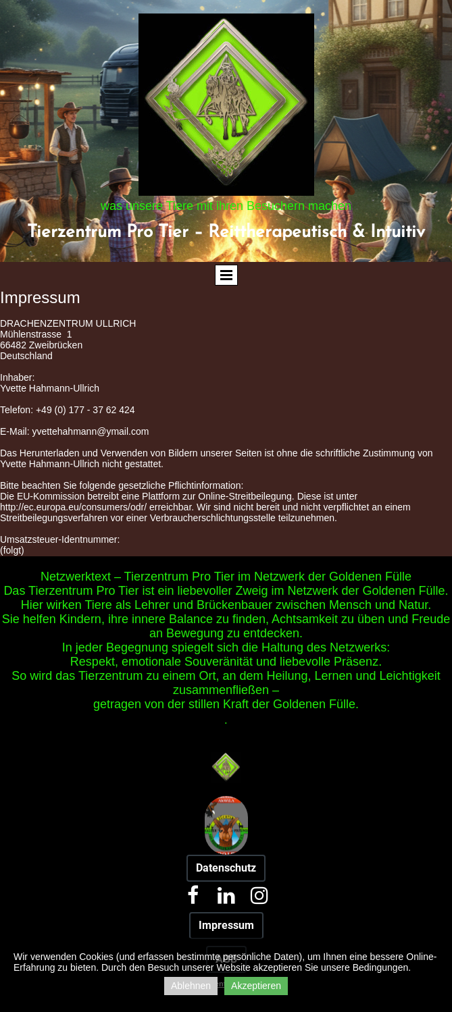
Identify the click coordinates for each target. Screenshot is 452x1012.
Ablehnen (191, 985)
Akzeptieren (256, 985)
